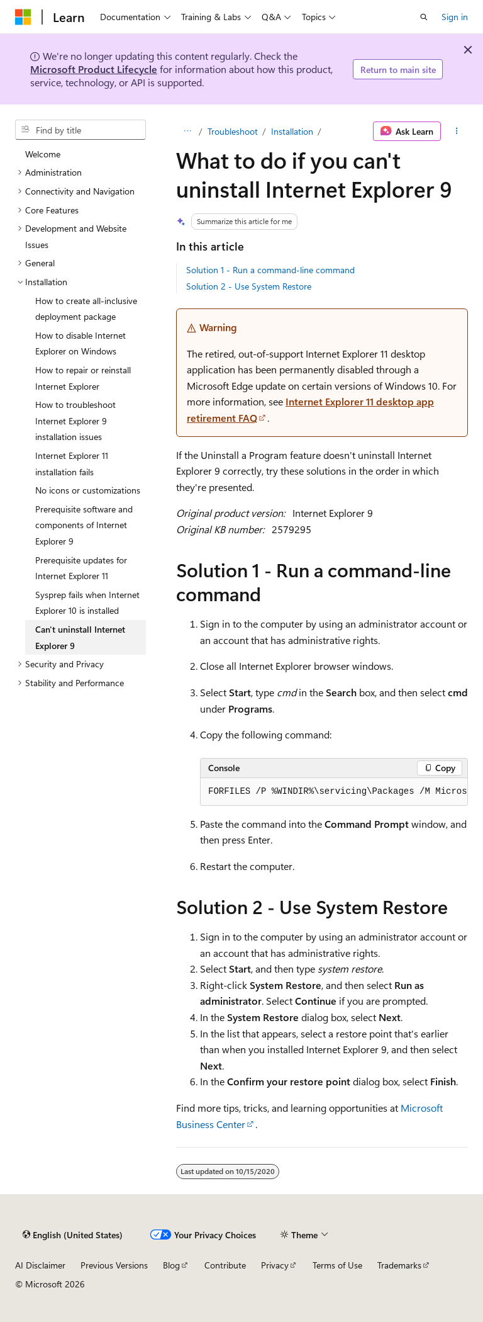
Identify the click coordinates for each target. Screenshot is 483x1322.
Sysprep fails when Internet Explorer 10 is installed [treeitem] (87, 603)
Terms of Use (337, 1265)
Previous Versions (114, 1265)
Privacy (275, 1265)
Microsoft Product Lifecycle (93, 69)
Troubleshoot (233, 131)
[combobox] (80, 130)
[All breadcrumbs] (187, 131)
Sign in (454, 17)
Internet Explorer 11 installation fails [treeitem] (71, 463)
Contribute (225, 1265)
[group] (334, 792)
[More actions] (457, 131)
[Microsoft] (23, 17)
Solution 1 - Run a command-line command (270, 270)
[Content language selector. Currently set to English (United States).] (72, 1235)
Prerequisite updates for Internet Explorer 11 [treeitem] (81, 568)
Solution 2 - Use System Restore (248, 286)
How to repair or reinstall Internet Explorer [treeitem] (83, 378)
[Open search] (423, 17)
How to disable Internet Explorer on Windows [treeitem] (80, 343)
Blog (171, 1265)
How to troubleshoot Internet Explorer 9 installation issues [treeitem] (75, 420)
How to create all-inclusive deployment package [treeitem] (86, 309)
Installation (292, 131)
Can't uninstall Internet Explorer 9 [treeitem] (80, 637)
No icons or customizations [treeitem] (87, 490)
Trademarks (399, 1265)
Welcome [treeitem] (42, 154)
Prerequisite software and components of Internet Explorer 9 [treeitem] (84, 525)
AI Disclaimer (40, 1265)
